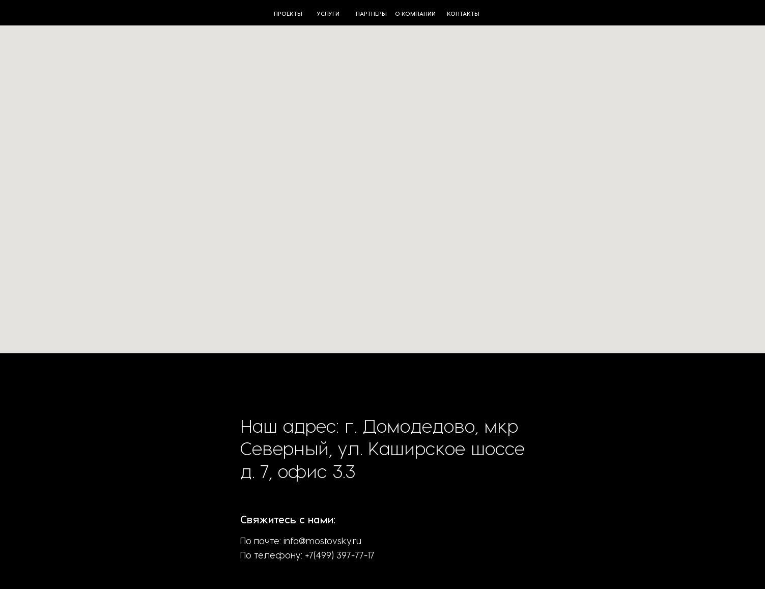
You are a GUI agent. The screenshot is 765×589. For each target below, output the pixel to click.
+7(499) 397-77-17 (340, 554)
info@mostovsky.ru (322, 540)
